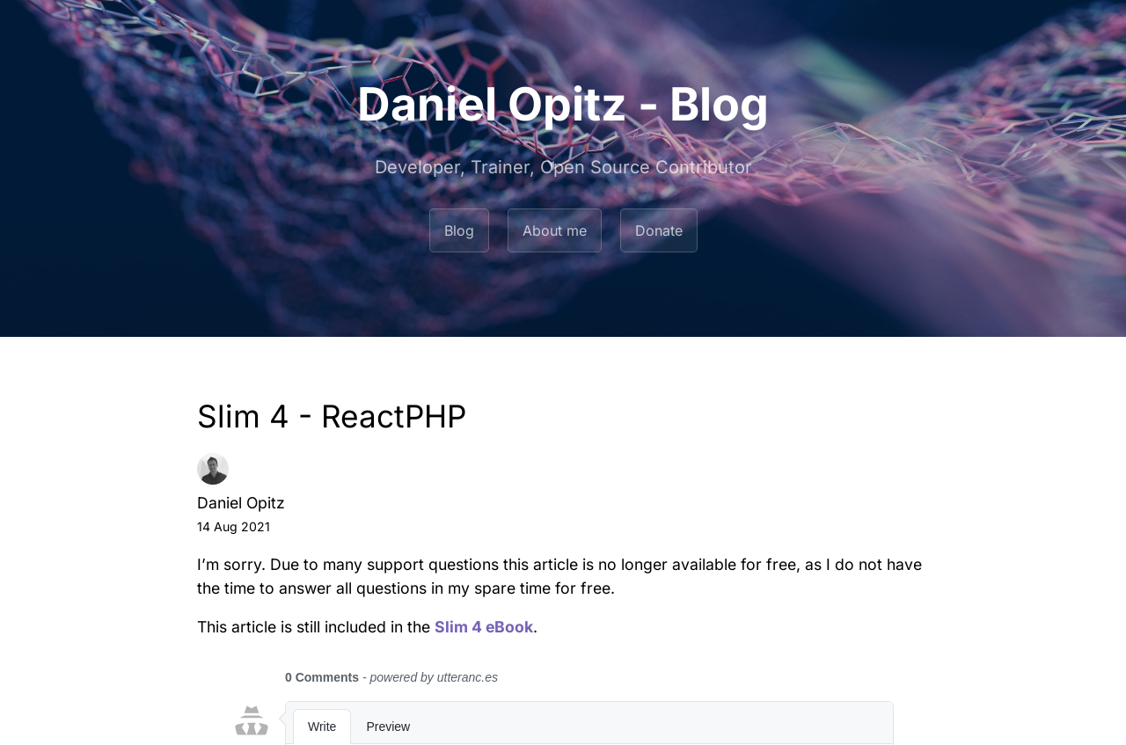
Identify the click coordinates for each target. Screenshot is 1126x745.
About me (555, 230)
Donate (659, 230)
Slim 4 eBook (484, 626)
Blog (459, 230)
